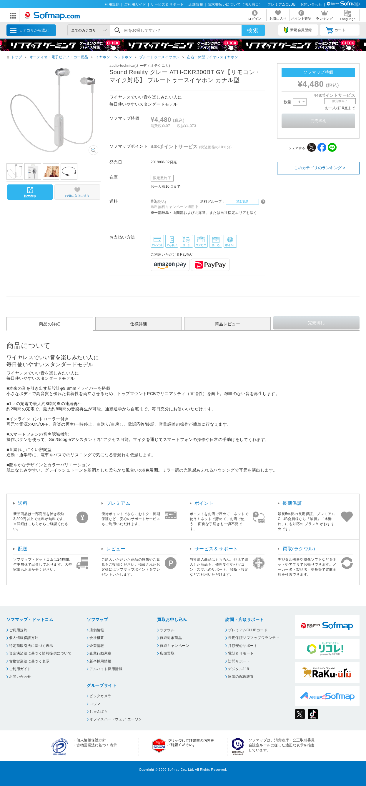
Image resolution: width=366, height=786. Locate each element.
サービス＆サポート (167, 4)
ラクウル (167, 630)
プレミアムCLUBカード (247, 630)
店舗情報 (195, 4)
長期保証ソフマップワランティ (254, 638)
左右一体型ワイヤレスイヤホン (212, 57)
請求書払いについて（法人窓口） (235, 4)
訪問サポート (239, 661)
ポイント (204, 503)
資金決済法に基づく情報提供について (40, 653)
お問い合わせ (311, 4)
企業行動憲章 (100, 653)
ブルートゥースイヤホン (159, 57)
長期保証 (292, 503)
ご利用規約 (18, 630)
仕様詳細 (138, 324)
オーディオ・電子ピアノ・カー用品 (58, 57)
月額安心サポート (242, 646)
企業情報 (96, 646)
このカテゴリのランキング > (319, 168)
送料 (23, 503)
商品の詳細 (49, 324)
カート (335, 30)
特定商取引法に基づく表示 (31, 646)
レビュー (116, 548)
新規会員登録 (298, 30)
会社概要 (96, 638)
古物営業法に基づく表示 (29, 661)
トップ (16, 57)
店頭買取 (167, 653)
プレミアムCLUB (281, 4)
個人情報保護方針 (24, 638)
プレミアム (118, 503)
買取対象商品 (171, 638)
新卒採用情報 (100, 661)
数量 (295, 102)
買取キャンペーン (174, 646)
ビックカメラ (100, 696)
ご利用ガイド (135, 4)
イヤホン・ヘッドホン (113, 57)
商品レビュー (227, 324)
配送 (23, 548)
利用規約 (112, 4)
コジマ (94, 704)
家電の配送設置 (241, 677)
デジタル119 (238, 669)
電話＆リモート (241, 653)
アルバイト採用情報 (105, 669)
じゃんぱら (98, 712)
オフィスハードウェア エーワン (115, 719)
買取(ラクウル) (298, 548)
